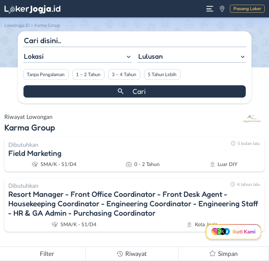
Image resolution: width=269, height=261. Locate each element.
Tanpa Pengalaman (45, 74)
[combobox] (77, 57)
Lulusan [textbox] (150, 56)
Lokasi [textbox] (33, 56)
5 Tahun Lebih (162, 74)
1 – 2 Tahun (88, 74)
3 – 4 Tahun (124, 74)
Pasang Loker (247, 8)
